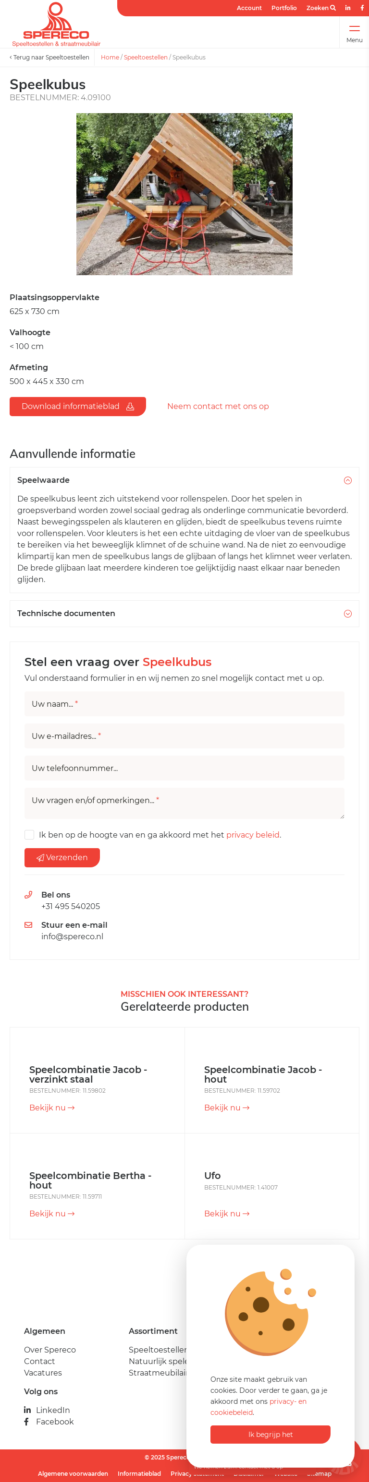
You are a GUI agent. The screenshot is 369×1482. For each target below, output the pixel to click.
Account (249, 8)
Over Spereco (50, 1349)
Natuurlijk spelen (162, 1361)
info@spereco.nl (72, 936)
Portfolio (284, 8)
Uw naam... (55, 704)
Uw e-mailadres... (66, 736)
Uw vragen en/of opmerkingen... (95, 801)
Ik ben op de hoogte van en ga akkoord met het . (160, 835)
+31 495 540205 (70, 906)
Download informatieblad (78, 406)
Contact (39, 1361)
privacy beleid (253, 835)
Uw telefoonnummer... (75, 768)
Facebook (49, 1421)
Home (110, 57)
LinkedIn (47, 1410)
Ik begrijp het (270, 1434)
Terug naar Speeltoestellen (49, 57)
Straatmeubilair (158, 1372)
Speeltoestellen (146, 57)
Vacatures (43, 1372)
